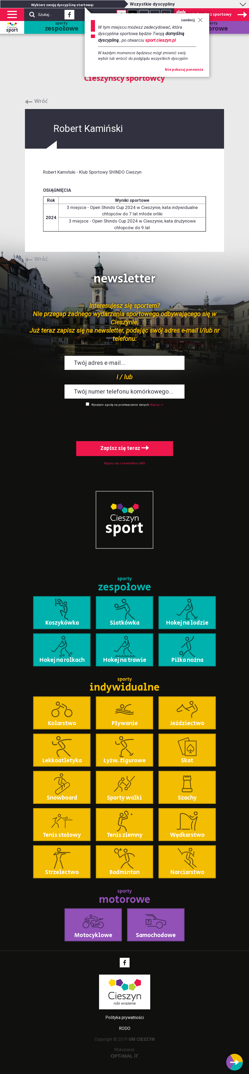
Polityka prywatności (124, 1017)
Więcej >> (157, 405)
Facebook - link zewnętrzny (69, 16)
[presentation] (124, 422)
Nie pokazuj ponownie (184, 70)
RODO (124, 1028)
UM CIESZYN (141, 1039)
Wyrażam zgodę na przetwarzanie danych (120, 405)
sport (12, 30)
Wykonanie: (125, 1052)
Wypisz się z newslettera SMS (124, 463)
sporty (62, 27)
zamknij (192, 20)
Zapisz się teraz (124, 448)
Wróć (41, 101)
